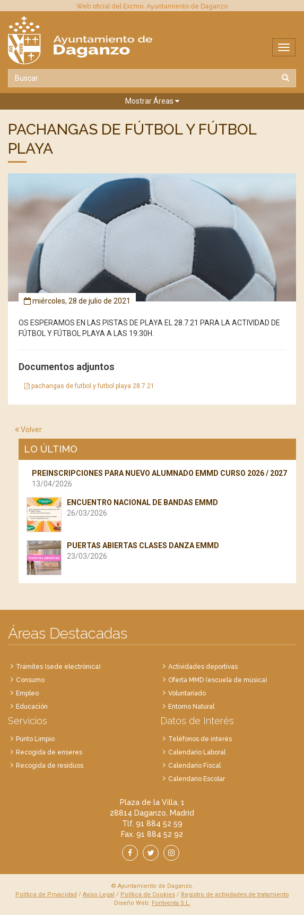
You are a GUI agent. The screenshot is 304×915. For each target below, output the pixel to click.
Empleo (27, 693)
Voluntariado (187, 693)
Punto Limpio (35, 739)
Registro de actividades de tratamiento (235, 894)
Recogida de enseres (49, 752)
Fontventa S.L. (171, 903)
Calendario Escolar (196, 779)
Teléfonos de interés (200, 739)
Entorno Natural (191, 706)
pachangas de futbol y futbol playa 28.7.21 (89, 386)
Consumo (30, 680)
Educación (32, 706)
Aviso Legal (99, 894)
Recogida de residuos (49, 765)
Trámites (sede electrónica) (58, 666)
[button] (152, 101)
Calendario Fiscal (194, 765)
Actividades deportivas (203, 666)
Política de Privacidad (46, 894)
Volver (28, 429)
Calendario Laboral (196, 752)
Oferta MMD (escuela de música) (217, 680)
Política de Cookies (147, 894)
